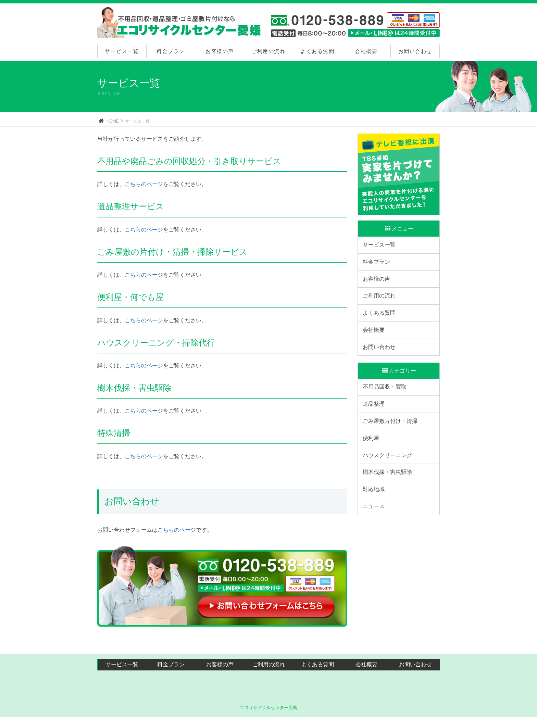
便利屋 (373, 481)
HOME (113, 121)
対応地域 (376, 545)
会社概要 (366, 51)
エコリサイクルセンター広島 (269, 706)
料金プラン (171, 51)
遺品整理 (376, 439)
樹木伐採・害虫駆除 (389, 524)
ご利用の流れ (268, 51)
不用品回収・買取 (387, 418)
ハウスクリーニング (389, 502)
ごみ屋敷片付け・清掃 (392, 460)
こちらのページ (144, 184)
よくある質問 (317, 51)
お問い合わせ (415, 51)
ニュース (376, 566)
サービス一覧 (122, 51)
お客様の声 (219, 51)
